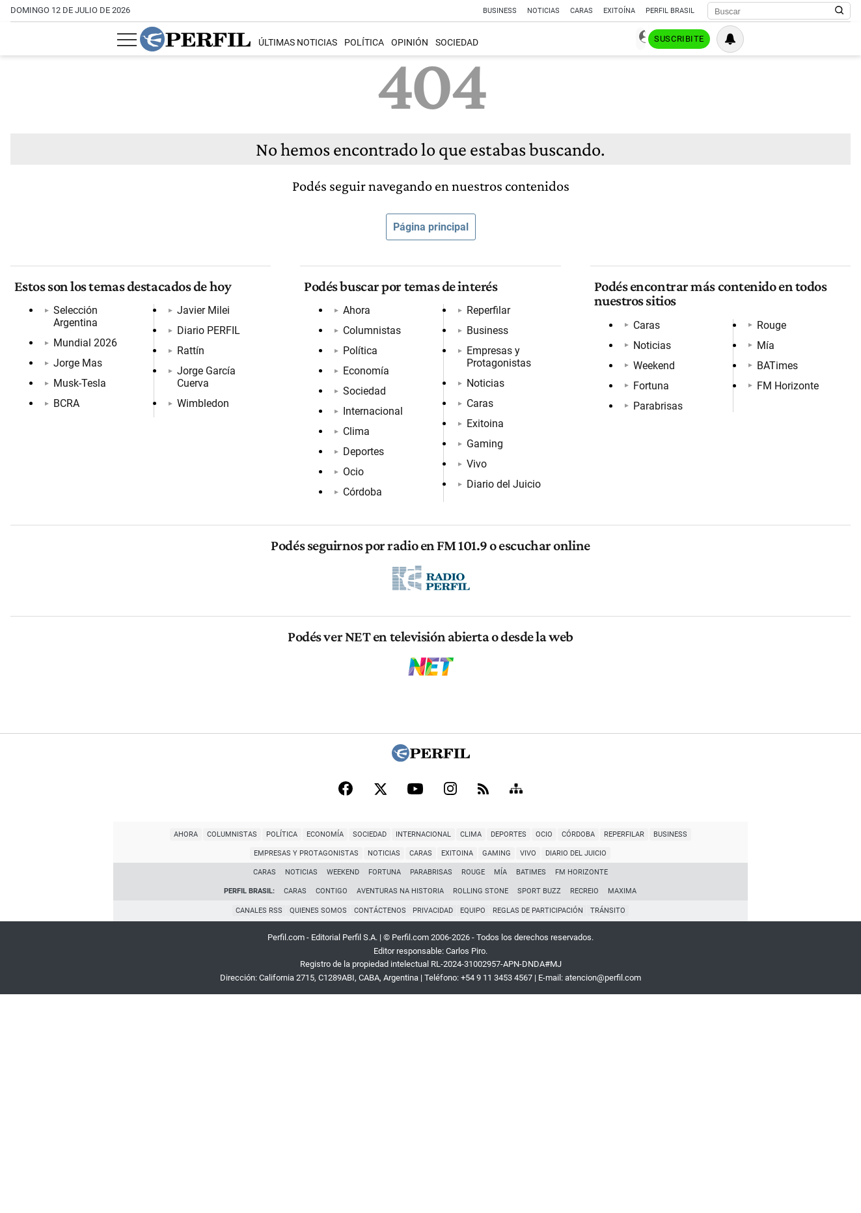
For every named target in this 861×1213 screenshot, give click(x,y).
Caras (581, 11)
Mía (638, 453)
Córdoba (358, 500)
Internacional (369, 419)
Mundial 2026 (81, 338)
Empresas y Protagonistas (399, 560)
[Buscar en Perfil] (839, 11)
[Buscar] (775, 11)
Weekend (650, 373)
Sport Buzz (540, 1110)
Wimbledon (75, 500)
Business (500, 11)
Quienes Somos (314, 1129)
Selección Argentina (95, 318)
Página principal (431, 227)
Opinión (302, 42)
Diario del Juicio (376, 681)
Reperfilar (361, 520)
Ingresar (721, 39)
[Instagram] (450, 1005)
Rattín (63, 459)
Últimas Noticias (190, 42)
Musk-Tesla (75, 378)
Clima (352, 439)
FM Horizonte (660, 494)
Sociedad (350, 42)
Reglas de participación (542, 1129)
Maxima (622, 1110)
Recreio (585, 1110)
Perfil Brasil (670, 11)
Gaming (357, 641)
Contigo (332, 1110)
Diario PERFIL (81, 439)
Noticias (543, 11)
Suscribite (784, 40)
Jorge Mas (73, 358)
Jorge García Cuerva (96, 479)
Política (257, 42)
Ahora (352, 318)
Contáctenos (378, 1129)
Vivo (349, 661)
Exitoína (619, 11)
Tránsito (614, 1129)
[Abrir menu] (20, 40)
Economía (362, 378)
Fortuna (647, 393)
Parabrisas (654, 413)
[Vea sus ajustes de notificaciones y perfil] (837, 39)
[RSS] (483, 1005)
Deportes (359, 459)
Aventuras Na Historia (400, 1110)
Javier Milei (75, 419)
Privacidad (433, 1129)
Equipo (475, 1129)
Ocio (349, 479)
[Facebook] (345, 1005)
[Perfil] (431, 974)
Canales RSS (253, 1129)
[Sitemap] (516, 1005)
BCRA (62, 399)
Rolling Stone (481, 1110)
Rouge (644, 433)
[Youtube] (415, 1005)
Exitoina (357, 621)
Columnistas (368, 338)
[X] (380, 1005)
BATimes (649, 473)
